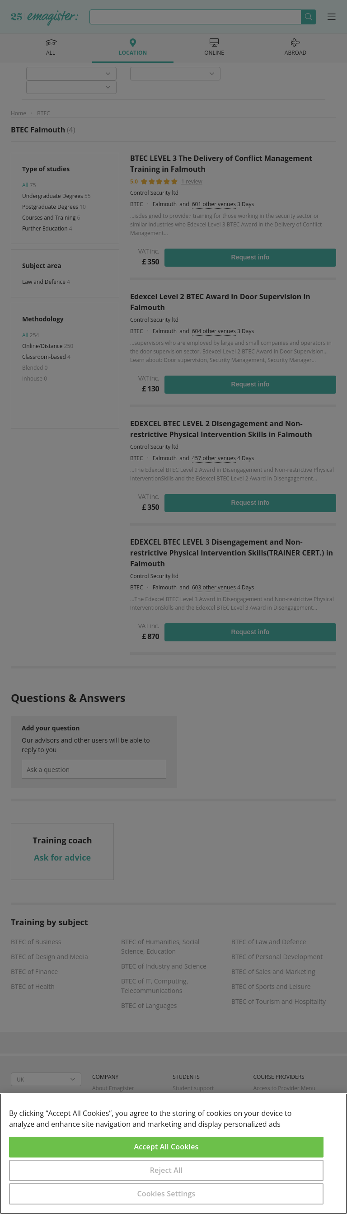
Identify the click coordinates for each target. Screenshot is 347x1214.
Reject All (166, 1170)
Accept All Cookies (166, 1147)
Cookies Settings (166, 1194)
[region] (173, 1153)
